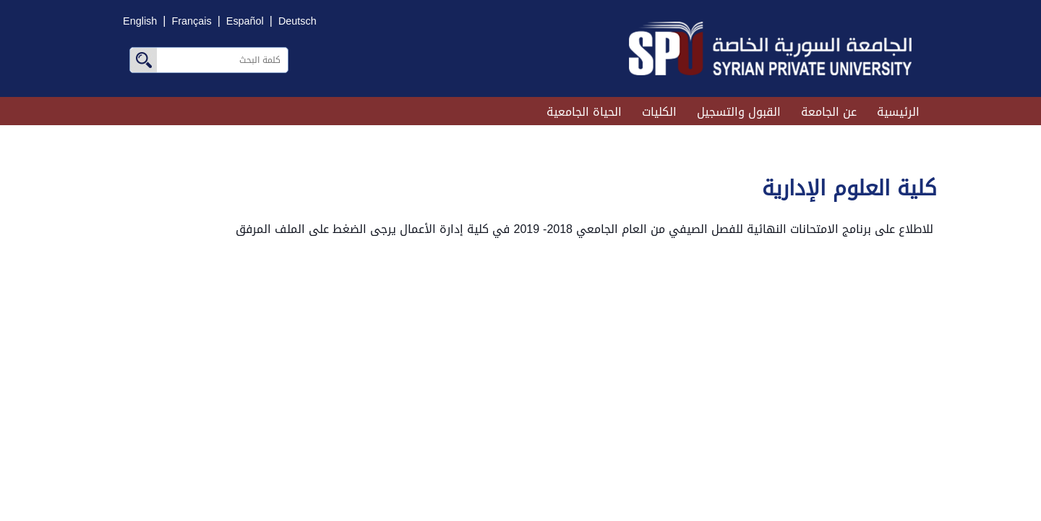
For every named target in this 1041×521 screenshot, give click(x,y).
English (140, 21)
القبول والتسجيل (739, 112)
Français (191, 21)
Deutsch (297, 21)
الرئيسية (898, 112)
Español (245, 21)
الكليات (659, 112)
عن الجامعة (829, 112)
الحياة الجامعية (584, 112)
